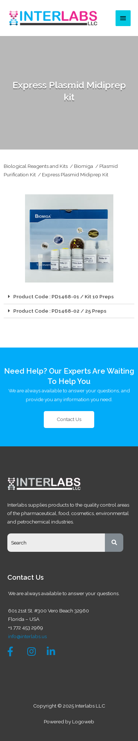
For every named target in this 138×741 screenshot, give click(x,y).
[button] (69, 419)
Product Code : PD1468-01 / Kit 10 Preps (63, 296)
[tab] (69, 297)
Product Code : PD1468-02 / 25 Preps (59, 311)
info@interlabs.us (27, 636)
